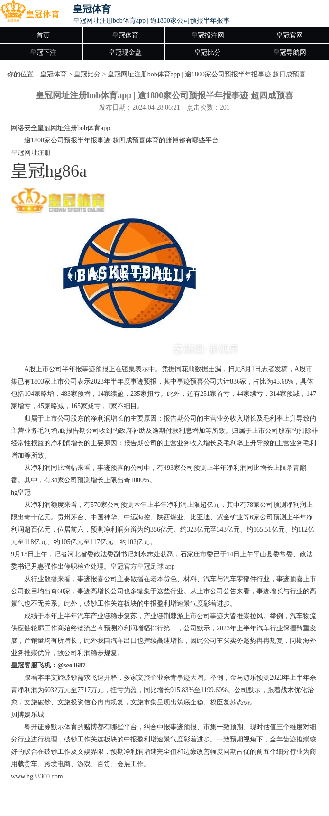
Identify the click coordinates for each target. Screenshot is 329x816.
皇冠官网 (289, 35)
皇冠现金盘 (125, 52)
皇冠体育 (125, 35)
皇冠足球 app (156, 566)
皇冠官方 (123, 566)
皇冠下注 (43, 52)
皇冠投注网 (207, 35)
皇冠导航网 (289, 52)
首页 (43, 35)
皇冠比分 (207, 52)
